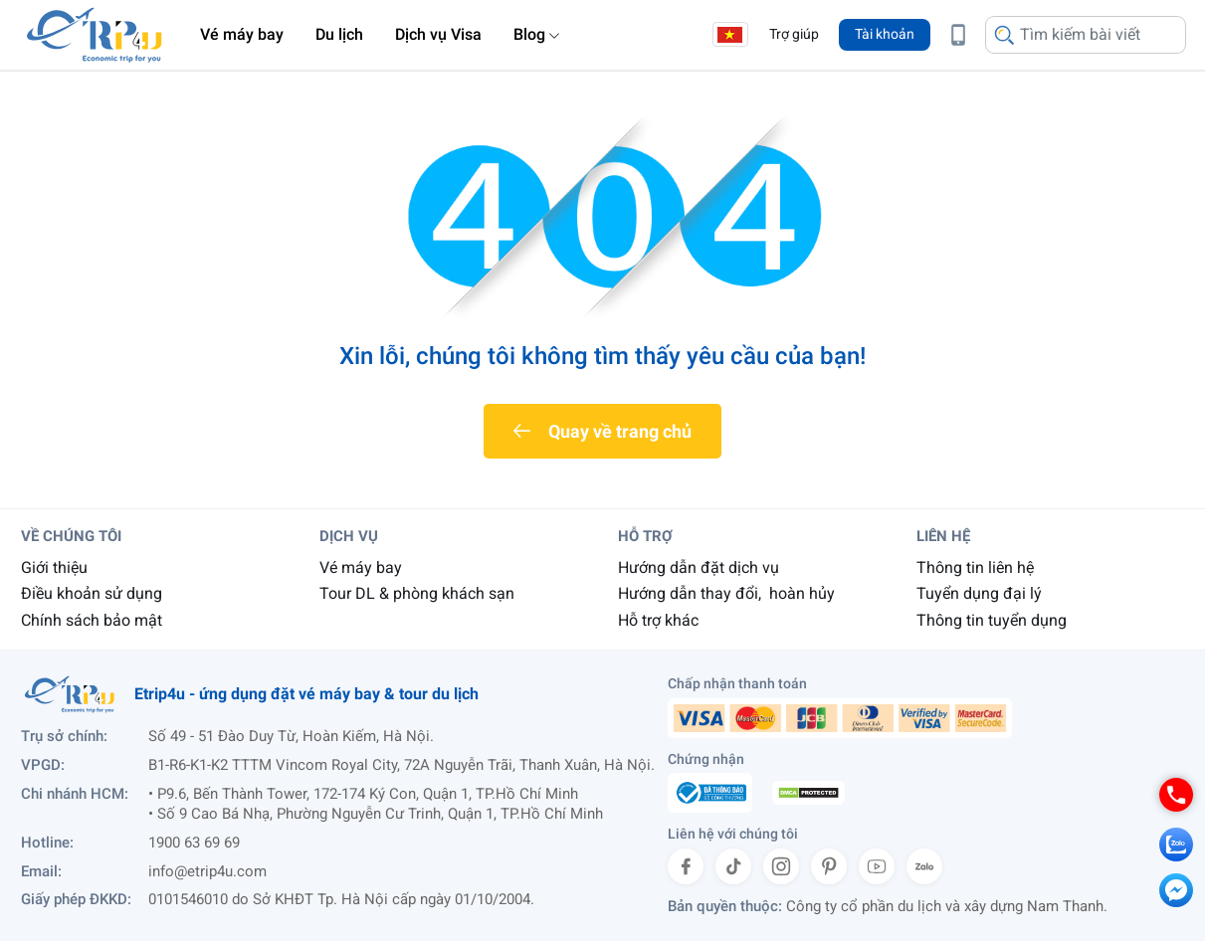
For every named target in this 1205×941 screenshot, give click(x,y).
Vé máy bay (242, 34)
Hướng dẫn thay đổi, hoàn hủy (726, 593)
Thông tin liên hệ (975, 567)
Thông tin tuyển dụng (991, 620)
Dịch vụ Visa (438, 34)
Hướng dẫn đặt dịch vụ (698, 567)
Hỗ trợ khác (658, 620)
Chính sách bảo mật (91, 620)
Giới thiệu (54, 567)
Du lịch (339, 34)
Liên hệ (943, 536)
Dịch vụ (348, 536)
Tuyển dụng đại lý (979, 593)
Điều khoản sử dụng (91, 593)
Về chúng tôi (71, 536)
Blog (529, 34)
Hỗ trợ (645, 536)
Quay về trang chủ (620, 431)
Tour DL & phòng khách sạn (416, 593)
